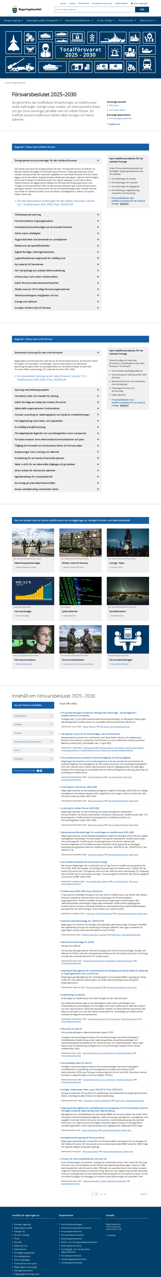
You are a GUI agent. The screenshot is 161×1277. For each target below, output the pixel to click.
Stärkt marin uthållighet (57, 233)
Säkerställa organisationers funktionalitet (57, 408)
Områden (34, 724)
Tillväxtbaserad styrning (57, 214)
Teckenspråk (83, 3)
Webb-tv (92, 726)
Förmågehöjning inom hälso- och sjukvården (57, 420)
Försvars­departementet (120, 118)
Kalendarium (20, 1249)
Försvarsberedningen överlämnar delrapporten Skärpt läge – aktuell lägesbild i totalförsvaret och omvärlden (98, 714)
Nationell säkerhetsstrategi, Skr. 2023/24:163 (82, 921)
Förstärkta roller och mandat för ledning (57, 396)
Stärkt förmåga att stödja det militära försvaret (57, 402)
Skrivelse (103, 935)
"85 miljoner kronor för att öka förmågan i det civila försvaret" (91, 734)
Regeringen (133, 801)
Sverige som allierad (57, 301)
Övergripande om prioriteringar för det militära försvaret (57, 160)
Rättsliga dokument (104, 913)
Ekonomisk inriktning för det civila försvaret (57, 352)
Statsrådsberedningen (131, 935)
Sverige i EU (19, 1231)
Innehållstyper (34, 715)
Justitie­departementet (71, 1238)
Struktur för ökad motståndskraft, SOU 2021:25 (84, 1158)
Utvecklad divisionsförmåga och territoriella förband (57, 227)
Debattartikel (88, 748)
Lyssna (63, 3)
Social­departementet (71, 1255)
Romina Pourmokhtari (135, 748)
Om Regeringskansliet (24, 1252)
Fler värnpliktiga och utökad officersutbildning (57, 270)
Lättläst (72, 3)
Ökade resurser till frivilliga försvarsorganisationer (57, 289)
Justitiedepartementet (111, 1130)
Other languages (139, 3)
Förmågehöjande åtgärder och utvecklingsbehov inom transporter (57, 433)
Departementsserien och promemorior (99, 961)
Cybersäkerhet (70, 615)
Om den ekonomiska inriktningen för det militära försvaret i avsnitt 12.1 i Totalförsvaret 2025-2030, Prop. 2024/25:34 (56, 202)
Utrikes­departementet (71, 1262)
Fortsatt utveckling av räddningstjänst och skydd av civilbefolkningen (57, 414)
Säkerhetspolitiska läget (26, 567)
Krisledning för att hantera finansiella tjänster (57, 458)
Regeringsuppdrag (96, 801)
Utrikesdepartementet (135, 1100)
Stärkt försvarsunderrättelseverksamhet (57, 283)
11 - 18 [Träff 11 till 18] (103, 1194)
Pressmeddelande (95, 777)
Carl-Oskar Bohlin (117, 110)
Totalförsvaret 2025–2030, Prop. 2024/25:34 (81, 891)
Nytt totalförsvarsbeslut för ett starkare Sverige (84, 862)
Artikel (85, 726)
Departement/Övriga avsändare (34, 741)
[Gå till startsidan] (27, 9)
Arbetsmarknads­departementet (76, 1228)
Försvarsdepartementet (120, 726)
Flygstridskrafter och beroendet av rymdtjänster (57, 239)
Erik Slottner (119, 748)
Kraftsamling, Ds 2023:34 (73, 994)
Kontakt (18, 1242)
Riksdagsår (34, 758)
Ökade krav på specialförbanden (57, 245)
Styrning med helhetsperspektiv (57, 389)
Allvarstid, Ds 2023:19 (71, 1028)
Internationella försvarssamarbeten (78, 664)
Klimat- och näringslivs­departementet (79, 1242)
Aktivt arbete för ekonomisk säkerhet (57, 470)
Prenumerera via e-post (102, 3)
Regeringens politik (23, 1228)
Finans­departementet (71, 1231)
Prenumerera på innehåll (28, 770)
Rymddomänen (117, 615)
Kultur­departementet (71, 1245)
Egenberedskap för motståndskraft (57, 476)
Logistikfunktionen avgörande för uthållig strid (57, 258)
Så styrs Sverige (21, 1235)
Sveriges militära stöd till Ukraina (57, 307)
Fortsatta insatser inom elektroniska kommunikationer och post (57, 439)
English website (121, 3)
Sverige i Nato (117, 567)
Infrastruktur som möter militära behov (57, 276)
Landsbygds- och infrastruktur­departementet (75, 1250)
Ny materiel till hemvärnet (57, 264)
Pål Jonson (114, 105)
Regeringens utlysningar (25, 1267)
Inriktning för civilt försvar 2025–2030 (79, 787)
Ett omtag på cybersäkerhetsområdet (57, 483)
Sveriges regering (22, 1224)
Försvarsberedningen (120, 664)
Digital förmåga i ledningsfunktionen (57, 252)
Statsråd (34, 733)
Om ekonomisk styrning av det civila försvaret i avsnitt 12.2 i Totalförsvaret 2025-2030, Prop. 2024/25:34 (52, 377)
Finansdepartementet (70, 750)
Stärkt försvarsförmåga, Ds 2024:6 (77, 942)
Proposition (90, 913)
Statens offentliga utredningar (113, 1181)
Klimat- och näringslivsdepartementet (117, 750)
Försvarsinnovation (24, 664)
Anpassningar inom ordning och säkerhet (57, 452)
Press (16, 1238)
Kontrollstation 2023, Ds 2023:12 (76, 1063)
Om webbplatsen (22, 1256)
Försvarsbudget (22, 615)
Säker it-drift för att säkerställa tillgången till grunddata (57, 464)
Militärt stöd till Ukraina (74, 567)
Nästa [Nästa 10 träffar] (144, 1194)
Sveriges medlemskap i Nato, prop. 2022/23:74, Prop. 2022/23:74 (91, 1089)
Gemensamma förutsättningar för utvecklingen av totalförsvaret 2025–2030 (97, 832)
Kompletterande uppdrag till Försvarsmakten (83, 1137)
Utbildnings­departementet (74, 1259)
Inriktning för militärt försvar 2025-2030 (80, 808)
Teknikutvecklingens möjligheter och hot (57, 295)
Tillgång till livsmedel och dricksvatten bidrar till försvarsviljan (57, 445)
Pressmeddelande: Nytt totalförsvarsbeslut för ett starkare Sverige (128, 201)
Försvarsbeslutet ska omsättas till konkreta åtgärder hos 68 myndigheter (96, 757)
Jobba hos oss (20, 1245)
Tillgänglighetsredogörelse (26, 1274)
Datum (34, 750)
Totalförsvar (114, 124)
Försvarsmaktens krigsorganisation (57, 221)
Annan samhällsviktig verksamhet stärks (57, 489)
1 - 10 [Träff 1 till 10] (94, 1194)
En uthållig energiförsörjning (57, 427)
